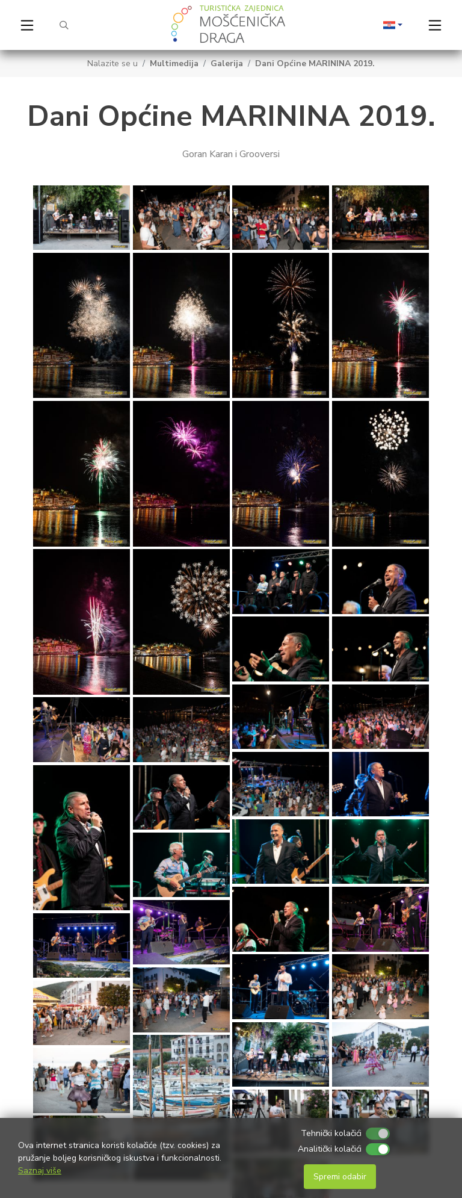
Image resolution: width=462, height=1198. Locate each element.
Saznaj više (39, 1170)
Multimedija (174, 63)
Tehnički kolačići (331, 1133)
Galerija (227, 63)
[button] (392, 25)
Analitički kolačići (330, 1149)
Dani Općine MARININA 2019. (315, 63)
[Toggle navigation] (27, 25)
